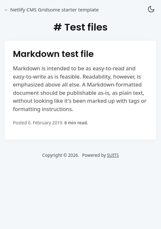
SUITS (113, 155)
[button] (151, 9)
